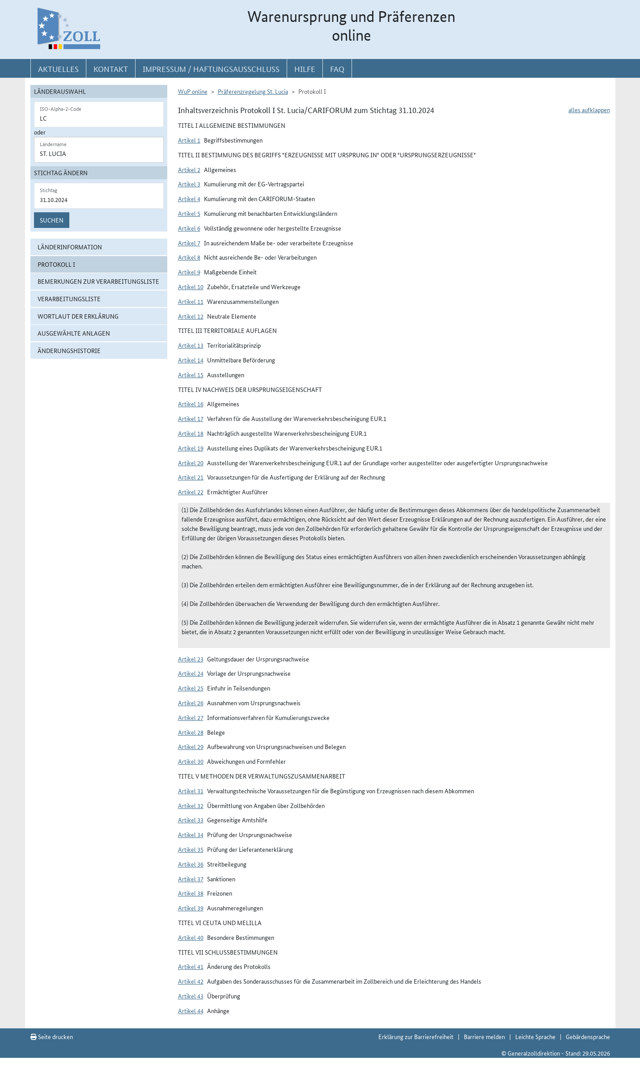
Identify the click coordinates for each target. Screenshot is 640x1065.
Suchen (52, 219)
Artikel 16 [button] (190, 403)
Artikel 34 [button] (190, 834)
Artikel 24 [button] (190, 673)
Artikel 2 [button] (189, 169)
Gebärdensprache (588, 1036)
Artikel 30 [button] (190, 761)
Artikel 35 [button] (190, 849)
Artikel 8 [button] (189, 257)
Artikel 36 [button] (190, 863)
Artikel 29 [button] (190, 746)
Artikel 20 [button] (190, 462)
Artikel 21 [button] (190, 476)
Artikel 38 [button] (190, 892)
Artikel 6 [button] (189, 227)
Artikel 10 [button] (190, 286)
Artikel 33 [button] (190, 819)
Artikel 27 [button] (190, 717)
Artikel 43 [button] (190, 995)
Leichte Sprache (535, 1036)
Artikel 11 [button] (190, 301)
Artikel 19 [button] (190, 447)
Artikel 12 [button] (190, 316)
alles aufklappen (589, 109)
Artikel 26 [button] (190, 702)
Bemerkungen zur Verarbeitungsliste (98, 281)
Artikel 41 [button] (190, 966)
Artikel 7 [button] (189, 242)
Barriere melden (484, 1036)
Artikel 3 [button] (189, 183)
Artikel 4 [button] (189, 198)
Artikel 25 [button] (190, 687)
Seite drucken (51, 1036)
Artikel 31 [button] (190, 790)
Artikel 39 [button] (190, 907)
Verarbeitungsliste (69, 298)
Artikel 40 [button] (190, 937)
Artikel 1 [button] (189, 139)
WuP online (193, 91)
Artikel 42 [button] (190, 981)
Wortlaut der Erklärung (78, 316)
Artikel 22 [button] (190, 491)
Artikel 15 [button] (190, 374)
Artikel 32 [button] (190, 805)
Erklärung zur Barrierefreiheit (416, 1036)
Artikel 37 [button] (190, 878)
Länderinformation (70, 246)
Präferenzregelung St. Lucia (253, 91)
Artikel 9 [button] (189, 271)
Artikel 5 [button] (189, 213)
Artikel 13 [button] (190, 345)
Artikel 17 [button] (190, 418)
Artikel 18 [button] (190, 433)
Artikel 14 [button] (190, 359)
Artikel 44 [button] (190, 1010)
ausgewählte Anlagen (74, 332)
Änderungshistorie (69, 350)
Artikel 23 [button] (190, 658)
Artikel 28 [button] (190, 732)
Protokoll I (56, 264)
